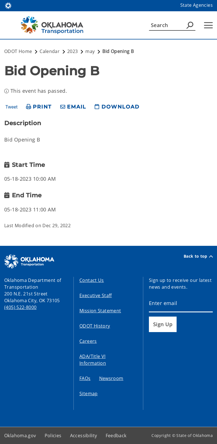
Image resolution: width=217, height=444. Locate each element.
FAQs (85, 378)
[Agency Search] (190, 25)
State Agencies (196, 5)
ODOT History (94, 326)
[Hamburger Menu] (208, 25)
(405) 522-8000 (20, 307)
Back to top (198, 256)
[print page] (39, 107)
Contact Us (91, 280)
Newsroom (111, 378)
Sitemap (88, 393)
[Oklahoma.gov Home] (8, 5)
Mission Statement (100, 311)
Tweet (11, 107)
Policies (53, 435)
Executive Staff (95, 295)
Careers (88, 341)
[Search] (172, 25)
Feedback (116, 435)
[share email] (73, 107)
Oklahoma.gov (20, 435)
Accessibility (83, 435)
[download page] (117, 107)
